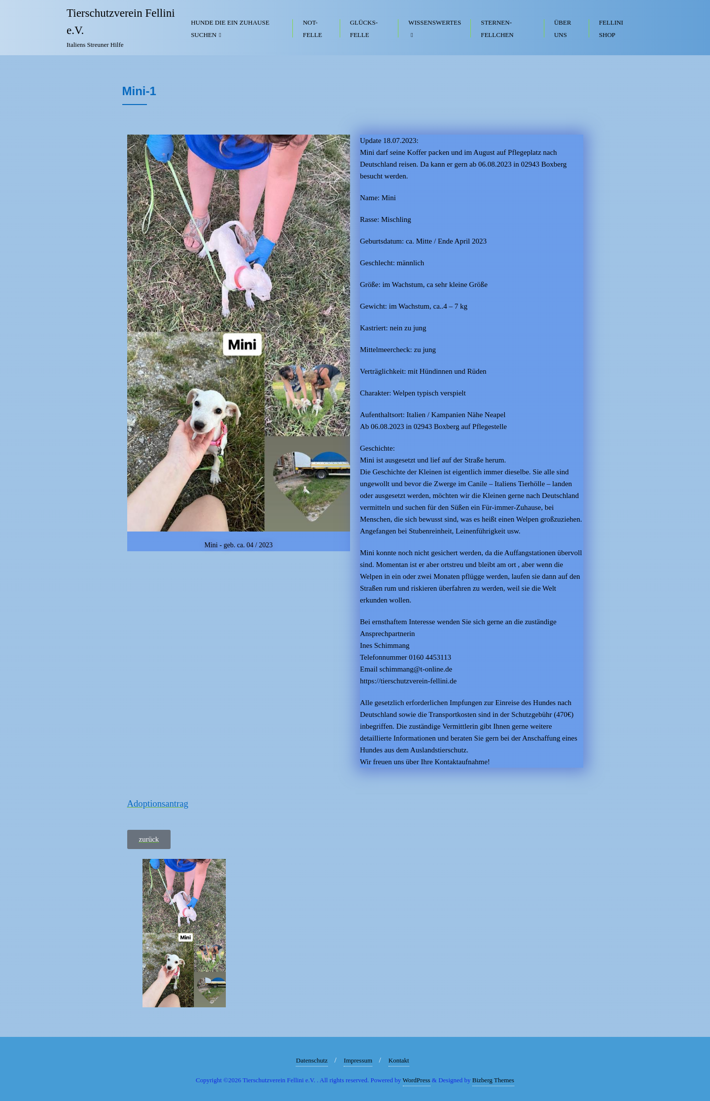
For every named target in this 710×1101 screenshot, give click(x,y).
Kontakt (399, 1060)
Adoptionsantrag (157, 803)
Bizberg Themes (493, 1080)
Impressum (358, 1060)
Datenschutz (311, 1060)
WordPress (416, 1080)
